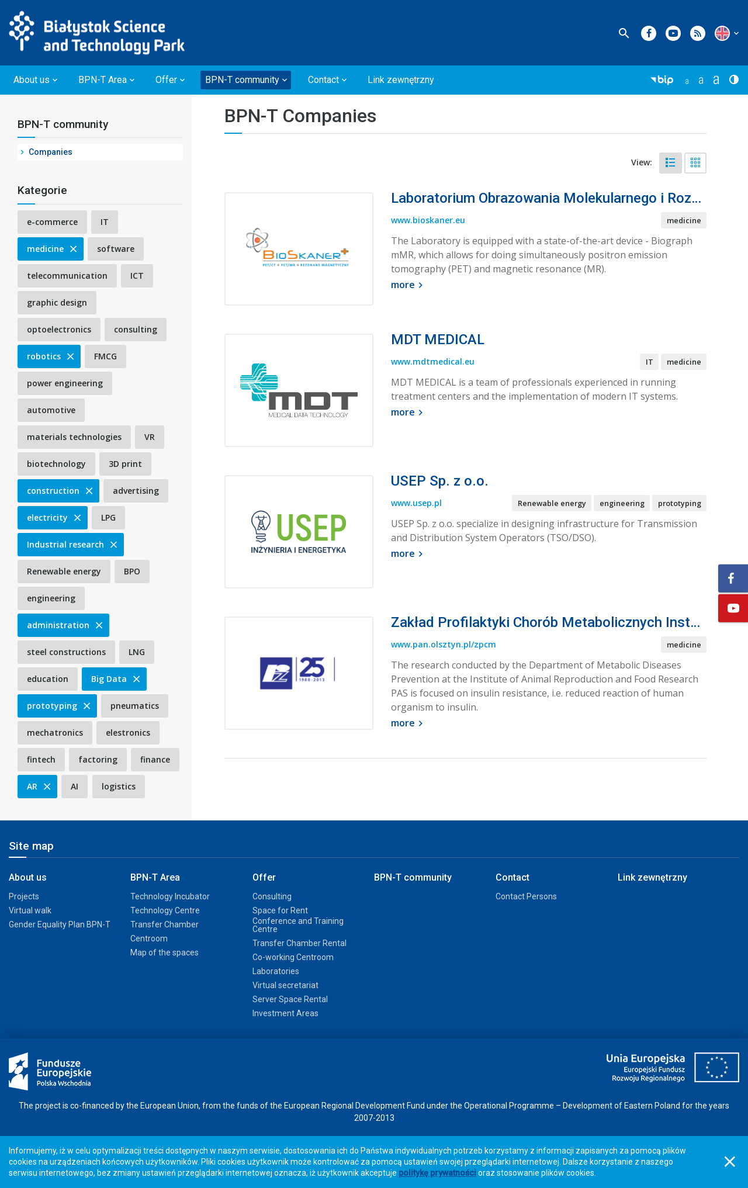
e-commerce (52, 221)
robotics (51, 356)
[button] (722, 33)
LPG (108, 517)
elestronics (128, 732)
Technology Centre (165, 910)
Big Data (116, 678)
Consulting (272, 896)
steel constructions (66, 651)
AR (40, 786)
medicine (53, 248)
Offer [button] (166, 79)
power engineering (65, 383)
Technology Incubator (170, 896)
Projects (24, 896)
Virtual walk (30, 910)
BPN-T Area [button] (102, 79)
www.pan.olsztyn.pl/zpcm (443, 644)
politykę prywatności (437, 1172)
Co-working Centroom (293, 957)
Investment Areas (285, 1013)
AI (74, 786)
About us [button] (31, 79)
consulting (135, 329)
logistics (119, 786)
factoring (97, 759)
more (408, 284)
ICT (137, 275)
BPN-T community (63, 124)
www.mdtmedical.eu (433, 361)
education (47, 678)
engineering (51, 598)
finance (155, 759)
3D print (125, 463)
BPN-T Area (155, 877)
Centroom (149, 938)
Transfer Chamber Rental (299, 943)
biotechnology (56, 463)
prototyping (59, 705)
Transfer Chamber (164, 924)
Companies (50, 152)
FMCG (105, 356)
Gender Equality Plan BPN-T (59, 924)
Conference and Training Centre (298, 925)
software (115, 248)
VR (149, 436)
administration (66, 625)
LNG (137, 651)
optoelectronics (59, 329)
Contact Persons (526, 896)
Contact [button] (323, 79)
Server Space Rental (290, 999)
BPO (132, 571)
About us (28, 877)
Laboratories (275, 971)
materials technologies (74, 436)
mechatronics (55, 732)
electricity (55, 517)
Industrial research (73, 544)
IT (105, 221)
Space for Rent (280, 910)
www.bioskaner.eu (428, 220)
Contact (512, 877)
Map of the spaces (164, 952)
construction (61, 490)
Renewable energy (64, 571)
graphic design (57, 302)
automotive (51, 409)
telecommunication (67, 275)
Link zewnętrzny (401, 79)
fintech (41, 759)
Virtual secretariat (285, 985)
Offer (264, 877)
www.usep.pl (416, 502)
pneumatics (134, 705)
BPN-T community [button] (242, 79)
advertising (136, 490)
